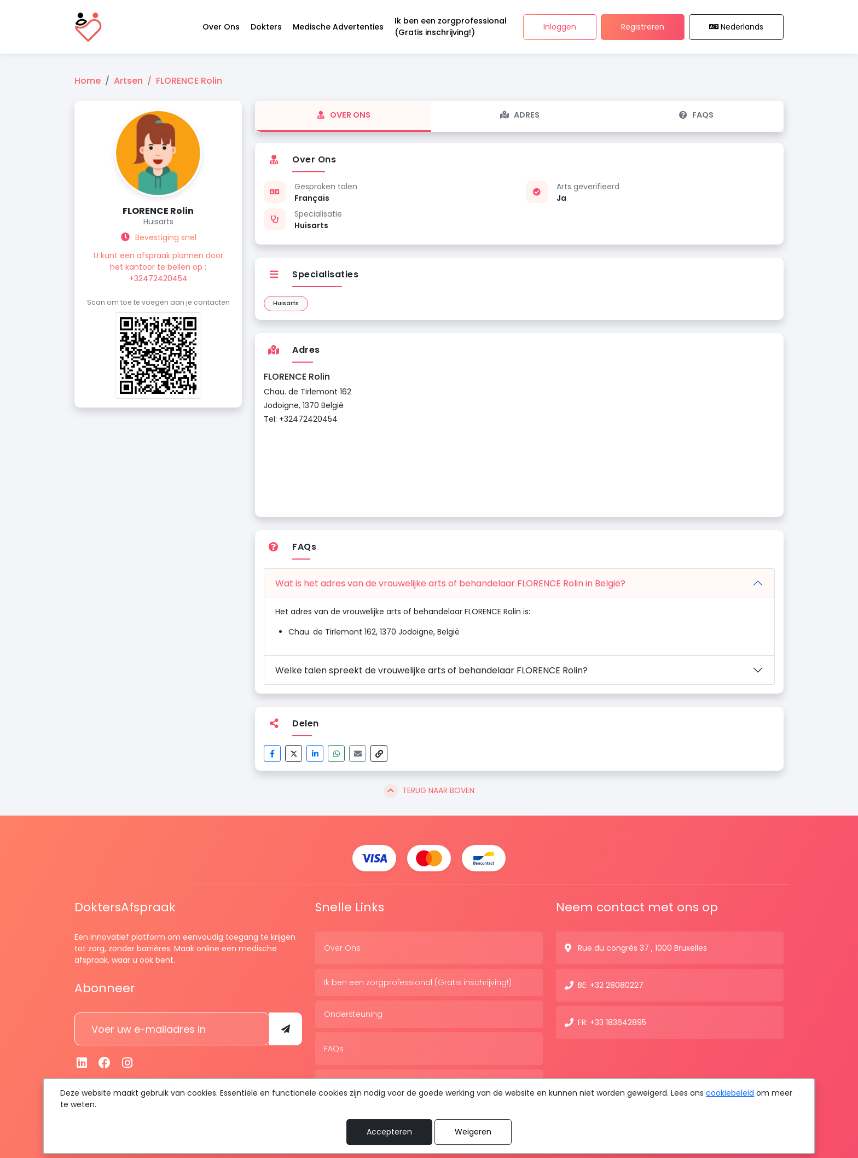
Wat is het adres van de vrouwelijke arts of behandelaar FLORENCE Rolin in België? (450, 583)
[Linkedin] (82, 1063)
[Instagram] (127, 1063)
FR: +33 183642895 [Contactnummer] (612, 1022)
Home (87, 80)
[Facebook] (105, 1063)
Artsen (128, 80)
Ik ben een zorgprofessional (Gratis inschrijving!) (418, 982)
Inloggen (559, 26)
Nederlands (736, 26)
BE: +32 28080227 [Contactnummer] (611, 985)
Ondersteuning (353, 1014)
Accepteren (389, 1131)
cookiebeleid (730, 1092)
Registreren (642, 26)
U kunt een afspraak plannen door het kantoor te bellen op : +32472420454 (158, 267)
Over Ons (343, 114)
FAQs (696, 114)
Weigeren (473, 1131)
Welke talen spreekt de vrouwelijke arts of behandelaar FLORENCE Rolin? (431, 670)
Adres (520, 114)
